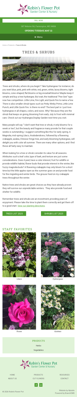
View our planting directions (31, 206)
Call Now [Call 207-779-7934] (38, 21)
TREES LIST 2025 (14, 213)
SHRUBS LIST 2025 (53, 213)
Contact (65, 379)
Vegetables (39, 350)
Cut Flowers (38, 379)
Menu (38, 37)
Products (11, 45)
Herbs (38, 345)
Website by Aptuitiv (67, 390)
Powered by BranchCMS (65, 393)
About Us (12, 379)
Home (4, 45)
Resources (65, 375)
